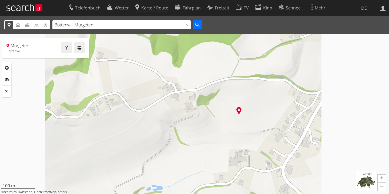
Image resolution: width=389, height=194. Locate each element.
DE (364, 8)
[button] (382, 179)
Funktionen (6, 91)
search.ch (10, 192)
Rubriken (6, 68)
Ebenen (6, 79)
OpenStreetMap (45, 192)
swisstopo (25, 192)
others (62, 192)
